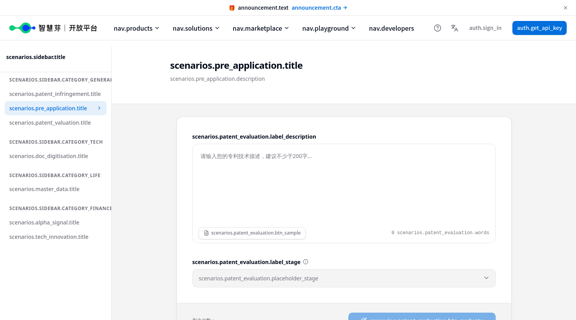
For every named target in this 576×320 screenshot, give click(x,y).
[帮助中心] (438, 28)
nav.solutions (196, 28)
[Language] (455, 28)
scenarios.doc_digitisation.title (48, 156)
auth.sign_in (485, 27)
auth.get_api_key (539, 27)
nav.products (137, 28)
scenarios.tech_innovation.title (48, 236)
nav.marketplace (261, 28)
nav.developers (391, 28)
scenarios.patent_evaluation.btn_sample (252, 233)
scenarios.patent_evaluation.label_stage (246, 262)
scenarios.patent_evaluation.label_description (254, 136)
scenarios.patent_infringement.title (55, 93)
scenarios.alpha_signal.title (44, 222)
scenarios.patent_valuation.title (50, 122)
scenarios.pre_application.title (55, 108)
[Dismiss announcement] (565, 7)
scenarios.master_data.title (44, 189)
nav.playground (329, 28)
